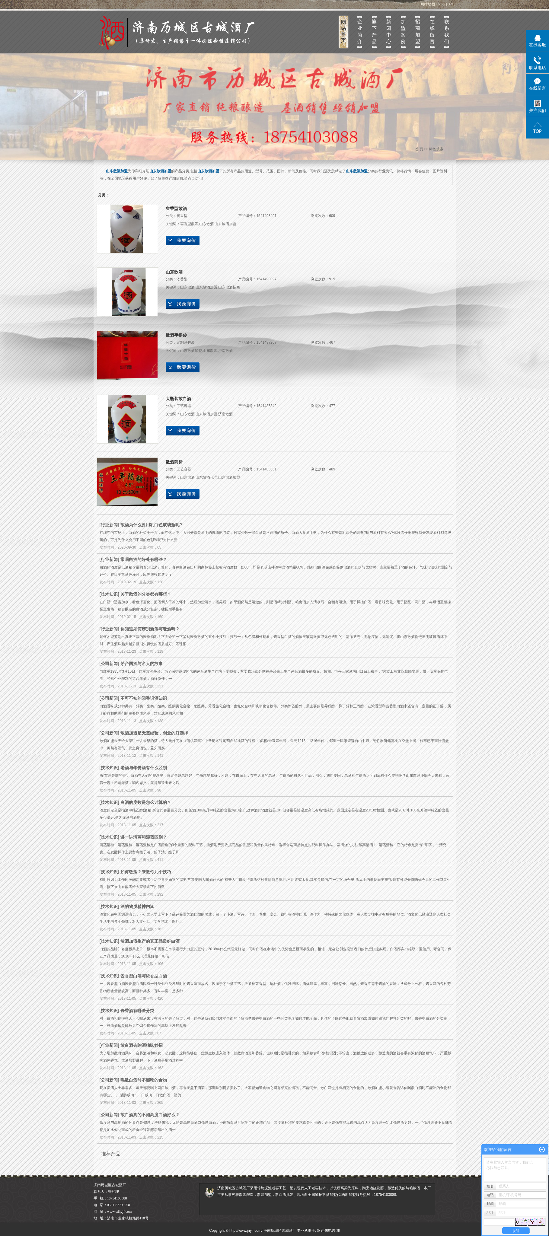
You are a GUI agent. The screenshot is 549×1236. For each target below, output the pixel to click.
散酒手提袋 (176, 335)
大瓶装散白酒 (178, 398)
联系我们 (446, 31)
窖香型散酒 (176, 208)
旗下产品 (374, 31)
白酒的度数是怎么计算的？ (145, 802)
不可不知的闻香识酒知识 (143, 698)
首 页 (419, 149)
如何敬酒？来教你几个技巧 (145, 871)
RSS (441, 4)
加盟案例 (403, 31)
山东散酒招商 (229, 287)
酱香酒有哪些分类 (137, 1010)
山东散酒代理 (206, 477)
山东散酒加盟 (225, 224)
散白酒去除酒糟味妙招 (141, 1045)
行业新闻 (109, 524)
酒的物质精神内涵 (137, 906)
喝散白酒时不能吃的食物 (143, 1080)
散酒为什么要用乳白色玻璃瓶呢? (151, 524)
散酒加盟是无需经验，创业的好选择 (154, 733)
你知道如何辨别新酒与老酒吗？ (150, 628)
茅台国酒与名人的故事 (141, 663)
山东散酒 (206, 224)
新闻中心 (388, 31)
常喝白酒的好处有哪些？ (143, 559)
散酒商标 (174, 462)
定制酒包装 (186, 342)
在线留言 (432, 31)
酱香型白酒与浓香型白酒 (143, 975)
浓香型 (182, 279)
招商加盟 (417, 31)
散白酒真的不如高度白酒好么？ (150, 1114)
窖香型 (182, 216)
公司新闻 (109, 663)
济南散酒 (225, 351)
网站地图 (427, 4)
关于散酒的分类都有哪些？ (145, 594)
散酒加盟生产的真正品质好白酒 (150, 941)
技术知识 (109, 594)
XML (452, 4)
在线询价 (182, 240)
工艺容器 (184, 406)
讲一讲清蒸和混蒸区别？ (143, 837)
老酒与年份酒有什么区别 (143, 767)
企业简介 (359, 31)
